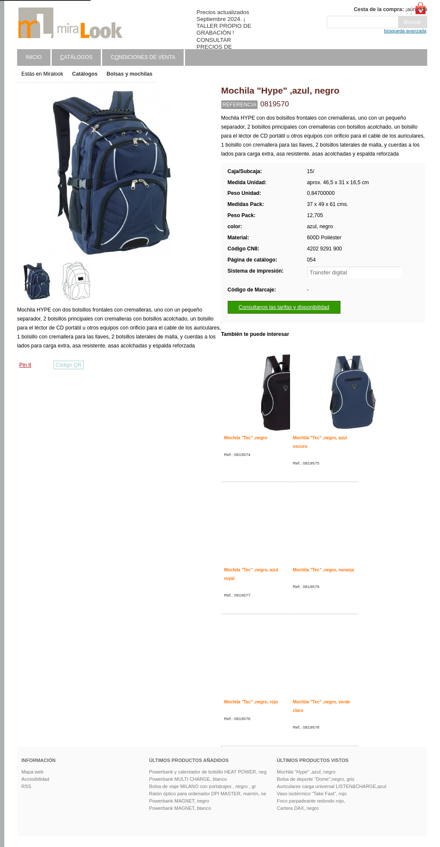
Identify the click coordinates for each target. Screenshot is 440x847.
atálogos (76, 57)
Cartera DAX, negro (298, 808)
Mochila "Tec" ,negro (245, 437)
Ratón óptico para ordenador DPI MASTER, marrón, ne (207, 793)
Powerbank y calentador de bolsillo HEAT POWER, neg (208, 771)
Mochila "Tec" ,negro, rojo (251, 702)
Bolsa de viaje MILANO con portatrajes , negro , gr (202, 786)
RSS (26, 786)
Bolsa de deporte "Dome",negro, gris (315, 779)
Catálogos (85, 74)
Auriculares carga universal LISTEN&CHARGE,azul (331, 786)
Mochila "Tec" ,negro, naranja (323, 570)
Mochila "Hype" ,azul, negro (306, 771)
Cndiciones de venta (143, 57)
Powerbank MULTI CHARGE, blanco (188, 779)
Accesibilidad (35, 779)
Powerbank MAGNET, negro (179, 800)
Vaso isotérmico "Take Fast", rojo (311, 793)
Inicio (34, 57)
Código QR (69, 365)
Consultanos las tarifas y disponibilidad (284, 307)
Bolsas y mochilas (129, 74)
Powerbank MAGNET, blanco (180, 808)
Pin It (25, 365)
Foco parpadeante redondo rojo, (311, 800)
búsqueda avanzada (405, 30)
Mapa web (32, 771)
